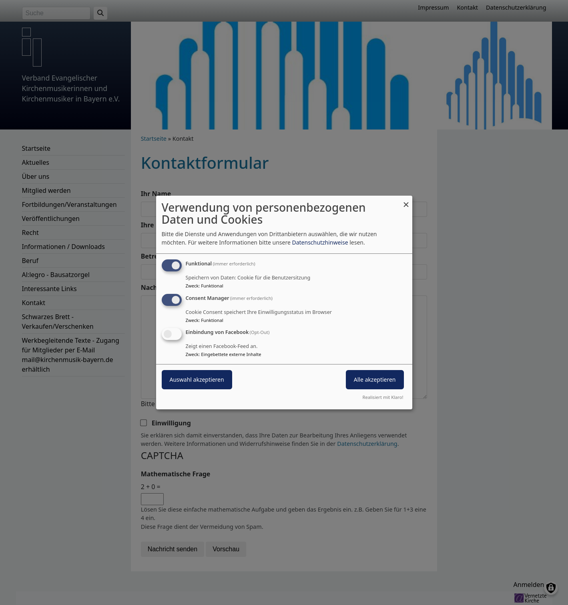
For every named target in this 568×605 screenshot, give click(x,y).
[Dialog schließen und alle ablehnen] (406, 201)
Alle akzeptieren (375, 380)
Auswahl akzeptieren (197, 380)
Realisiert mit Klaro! (383, 397)
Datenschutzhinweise (320, 242)
